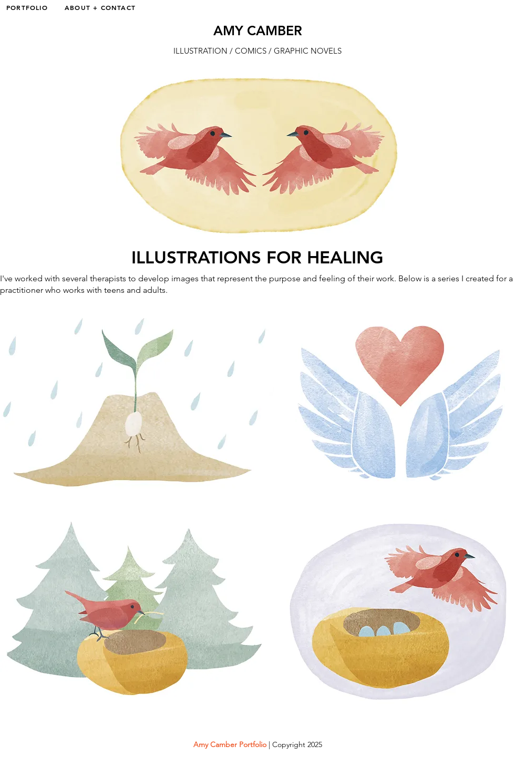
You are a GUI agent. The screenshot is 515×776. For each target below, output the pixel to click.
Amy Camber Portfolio (229, 744)
